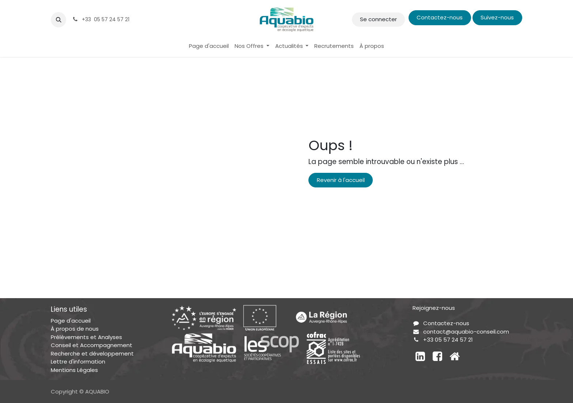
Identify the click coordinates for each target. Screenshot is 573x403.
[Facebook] (437, 356)
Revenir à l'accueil (341, 180)
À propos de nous (75, 328)
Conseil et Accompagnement (91, 345)
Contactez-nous (440, 17)
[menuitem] (209, 46)
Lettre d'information (78, 361)
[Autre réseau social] (455, 356)
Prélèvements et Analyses (86, 337)
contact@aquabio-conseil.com (466, 331)
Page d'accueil (71, 320)
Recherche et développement (92, 353)
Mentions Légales (74, 370)
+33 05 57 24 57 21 (448, 339)
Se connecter (378, 19)
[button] (58, 19)
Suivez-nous (497, 17)
